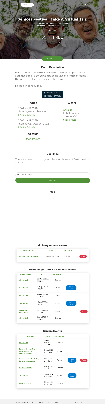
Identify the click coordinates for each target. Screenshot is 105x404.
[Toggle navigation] (17, 4)
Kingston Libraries (78, 399)
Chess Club (23, 280)
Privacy (42, 398)
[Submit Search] (32, 5)
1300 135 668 (33, 139)
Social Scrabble (24, 363)
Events (85, 4)
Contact (50, 398)
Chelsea (67, 109)
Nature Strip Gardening (28, 256)
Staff (57, 398)
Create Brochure (23, 400)
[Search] (25, 5)
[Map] (53, 216)
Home (18, 398)
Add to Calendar (27, 115)
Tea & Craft (23, 288)
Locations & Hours (29, 398)
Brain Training (24, 379)
